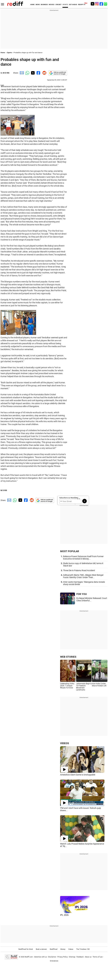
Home (3, 53)
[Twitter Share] (32, 73)
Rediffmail (53, 949)
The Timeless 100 (83, 949)
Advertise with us (40, 957)
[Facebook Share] (38, 73)
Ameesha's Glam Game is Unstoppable (77, 775)
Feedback (80, 957)
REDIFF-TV (81, 4)
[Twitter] (92, 4)
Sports (9, 53)
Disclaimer (52, 957)
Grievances (54, 961)
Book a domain (41, 949)
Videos (70, 949)
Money (62, 949)
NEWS (38, 4)
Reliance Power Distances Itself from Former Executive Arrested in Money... (83, 557)
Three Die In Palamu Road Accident (79, 570)
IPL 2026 (64, 915)
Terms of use (98, 957)
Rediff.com (29, 957)
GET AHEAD (73, 4)
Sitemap (72, 957)
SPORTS (65, 4)
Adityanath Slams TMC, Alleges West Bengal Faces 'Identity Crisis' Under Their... (83, 576)
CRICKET (58, 4)
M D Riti (6, 73)
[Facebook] (101, 4)
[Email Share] (21, 73)
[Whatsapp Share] (27, 73)
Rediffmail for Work (25, 949)
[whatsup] (106, 4)
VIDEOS (64, 743)
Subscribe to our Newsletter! (68, 498)
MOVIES (51, 4)
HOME (32, 4)
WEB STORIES (68, 656)
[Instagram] (97, 4)
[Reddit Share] (44, 73)
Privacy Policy (62, 957)
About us (88, 957)
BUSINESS (44, 4)
